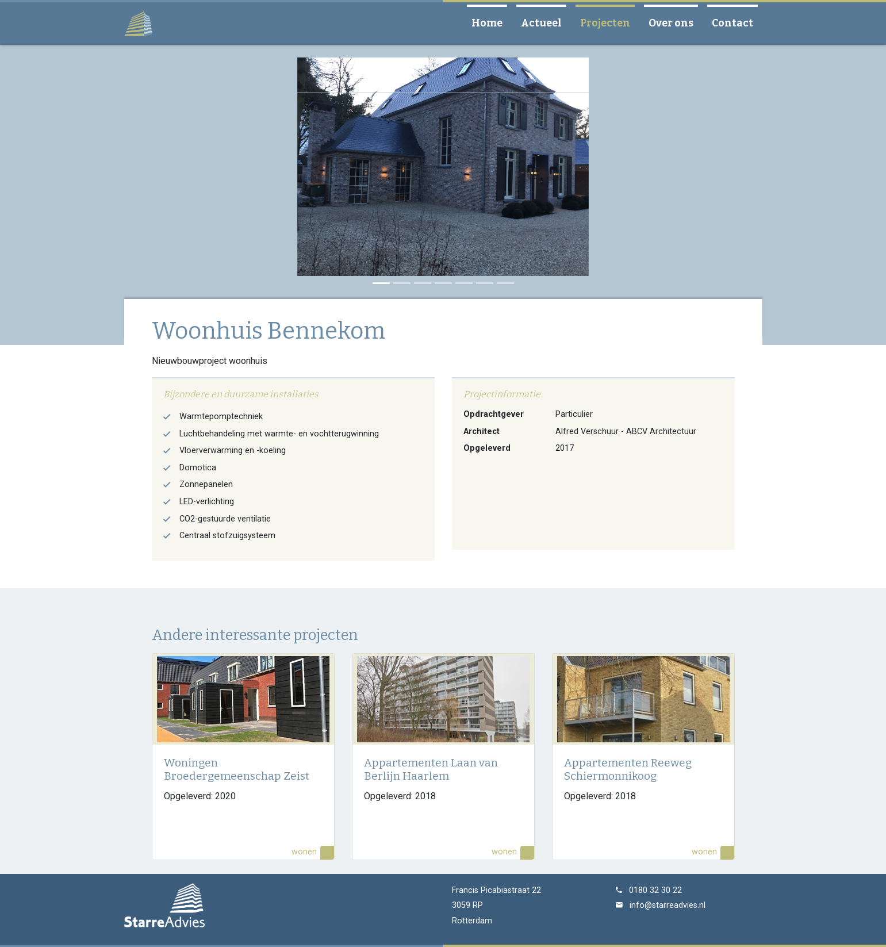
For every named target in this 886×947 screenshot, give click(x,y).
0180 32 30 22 (655, 890)
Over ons (676, 22)
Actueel (546, 22)
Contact (737, 22)
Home (491, 22)
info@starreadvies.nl (667, 905)
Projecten (609, 22)
